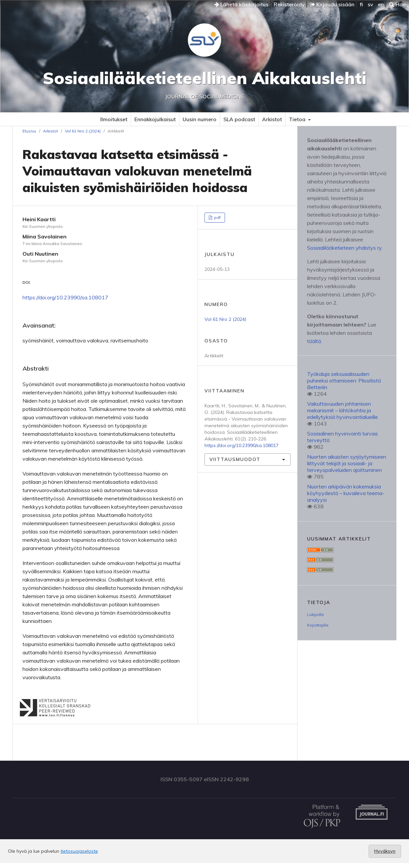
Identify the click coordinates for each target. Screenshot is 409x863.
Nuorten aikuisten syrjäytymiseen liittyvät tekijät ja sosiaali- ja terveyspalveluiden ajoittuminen (346, 463)
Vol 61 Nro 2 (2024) (83, 130)
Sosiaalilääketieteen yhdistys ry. (345, 247)
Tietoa (298, 119)
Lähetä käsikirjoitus (241, 4)
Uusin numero (199, 119)
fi (361, 4)
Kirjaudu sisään (332, 4)
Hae (397, 4)
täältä (314, 341)
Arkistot (272, 119)
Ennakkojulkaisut (155, 119)
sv (370, 4)
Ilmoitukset (113, 119)
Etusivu (29, 130)
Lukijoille (315, 614)
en (381, 4)
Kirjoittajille (318, 625)
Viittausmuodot (234, 459)
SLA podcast (239, 119)
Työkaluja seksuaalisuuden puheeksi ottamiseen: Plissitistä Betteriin (344, 380)
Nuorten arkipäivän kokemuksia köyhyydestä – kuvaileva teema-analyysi (346, 493)
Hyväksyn (384, 851)
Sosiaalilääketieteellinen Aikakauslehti (205, 78)
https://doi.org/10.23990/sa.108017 (65, 297)
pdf (217, 217)
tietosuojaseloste (79, 851)
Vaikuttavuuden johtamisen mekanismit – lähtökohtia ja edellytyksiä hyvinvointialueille (342, 410)
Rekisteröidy (289, 4)
